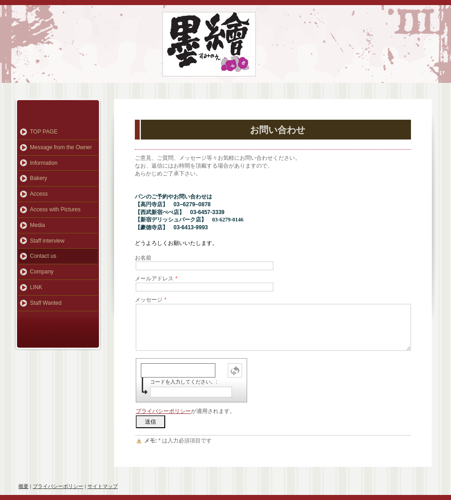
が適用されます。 (185, 411)
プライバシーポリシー (163, 411)
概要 (23, 486)
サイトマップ (102, 486)
